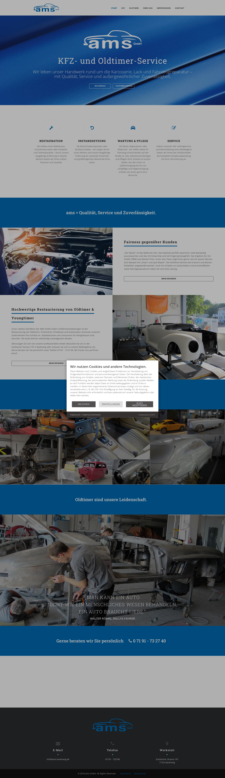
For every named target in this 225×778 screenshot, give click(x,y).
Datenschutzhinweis (92, 414)
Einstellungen (111, 404)
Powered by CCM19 (147, 414)
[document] (112, 383)
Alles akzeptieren (139, 404)
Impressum (75, 414)
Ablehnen (84, 404)
